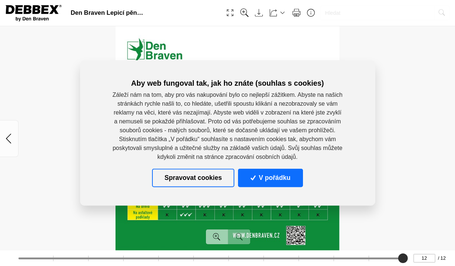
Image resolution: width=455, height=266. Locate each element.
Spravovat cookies (193, 177)
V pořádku (270, 177)
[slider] (403, 258)
